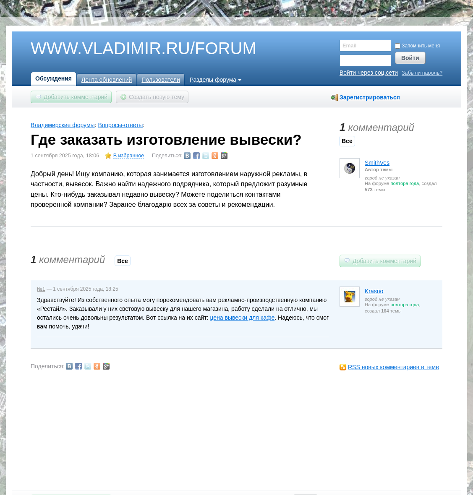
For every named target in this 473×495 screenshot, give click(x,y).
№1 (41, 289)
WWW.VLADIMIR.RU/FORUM (129, 48)
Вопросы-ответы (120, 125)
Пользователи (160, 79)
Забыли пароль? (422, 73)
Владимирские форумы (63, 125)
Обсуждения (53, 78)
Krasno (374, 291)
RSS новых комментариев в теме (393, 367)
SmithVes (377, 163)
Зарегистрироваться (370, 97)
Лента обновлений (106, 79)
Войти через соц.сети (369, 72)
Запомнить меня (417, 46)
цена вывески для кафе (242, 317)
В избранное (128, 156)
